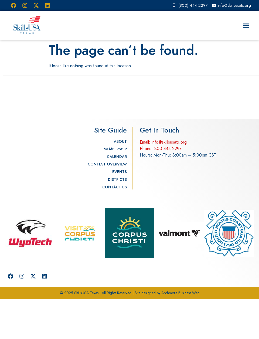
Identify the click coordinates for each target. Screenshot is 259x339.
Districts (117, 179)
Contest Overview (107, 164)
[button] (246, 25)
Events (119, 171)
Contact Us (114, 187)
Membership (115, 149)
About (120, 141)
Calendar (117, 156)
